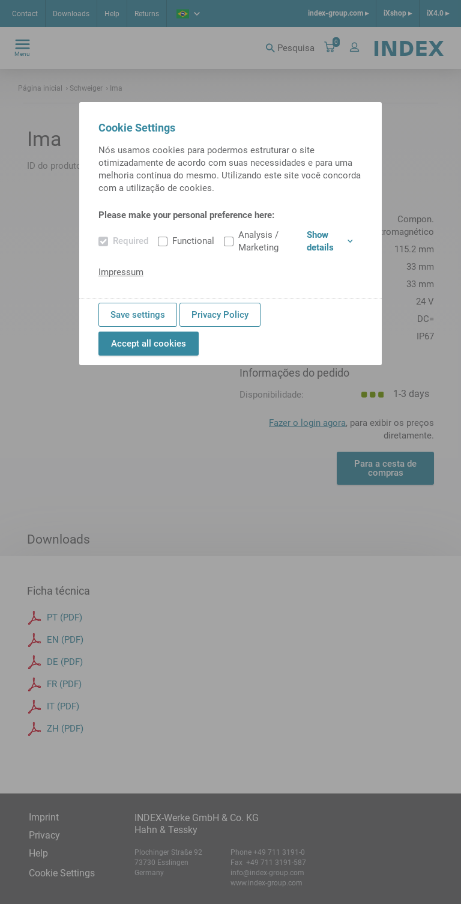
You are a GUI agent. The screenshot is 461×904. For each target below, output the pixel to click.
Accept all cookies (148, 343)
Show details (330, 241)
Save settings (137, 314)
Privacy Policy (220, 314)
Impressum (120, 272)
